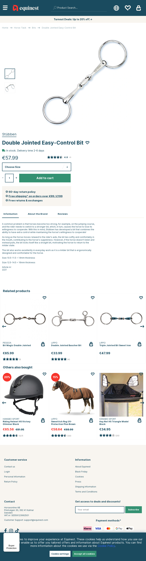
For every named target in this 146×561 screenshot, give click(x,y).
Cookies (79, 476)
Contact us (9, 466)
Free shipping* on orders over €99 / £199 (36, 196)
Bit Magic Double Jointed (17, 345)
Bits (34, 27)
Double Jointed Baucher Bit (66, 345)
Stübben (9, 134)
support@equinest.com (36, 519)
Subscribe (133, 509)
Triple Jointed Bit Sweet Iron (115, 345)
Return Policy (10, 481)
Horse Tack (20, 27)
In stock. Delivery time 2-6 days (25, 150)
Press (78, 481)
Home (5, 27)
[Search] (79, 8)
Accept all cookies (84, 554)
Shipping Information (85, 486)
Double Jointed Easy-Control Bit (59, 27)
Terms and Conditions (86, 491)
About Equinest (83, 466)
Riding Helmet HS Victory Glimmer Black (16, 422)
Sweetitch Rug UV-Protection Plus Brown (63, 422)
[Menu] (17, 535)
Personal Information (14, 476)
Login (7, 471)
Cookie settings (60, 554)
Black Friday (81, 471)
